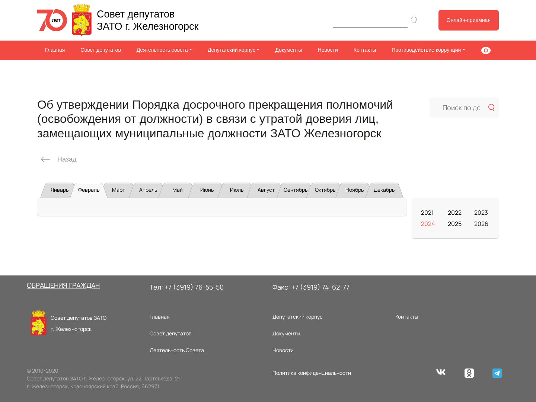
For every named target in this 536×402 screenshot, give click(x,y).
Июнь (207, 189)
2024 (428, 224)
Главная (55, 50)
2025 (455, 224)
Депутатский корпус (297, 316)
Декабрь (384, 189)
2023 (481, 212)
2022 (455, 212)
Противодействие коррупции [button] (426, 50)
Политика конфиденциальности (311, 372)
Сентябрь (295, 189)
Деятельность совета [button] (162, 50)
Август (266, 189)
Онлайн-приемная (469, 20)
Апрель (148, 189)
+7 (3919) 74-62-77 (320, 287)
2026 (481, 224)
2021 (427, 212)
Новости (328, 50)
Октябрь (325, 189)
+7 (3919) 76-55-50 (194, 287)
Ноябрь (354, 189)
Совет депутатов (100, 50)
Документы (288, 50)
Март (118, 189)
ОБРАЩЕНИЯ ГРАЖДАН (63, 285)
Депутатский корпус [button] (231, 50)
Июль (236, 189)
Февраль (88, 189)
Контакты (365, 50)
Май (177, 189)
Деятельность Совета (177, 350)
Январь (59, 189)
